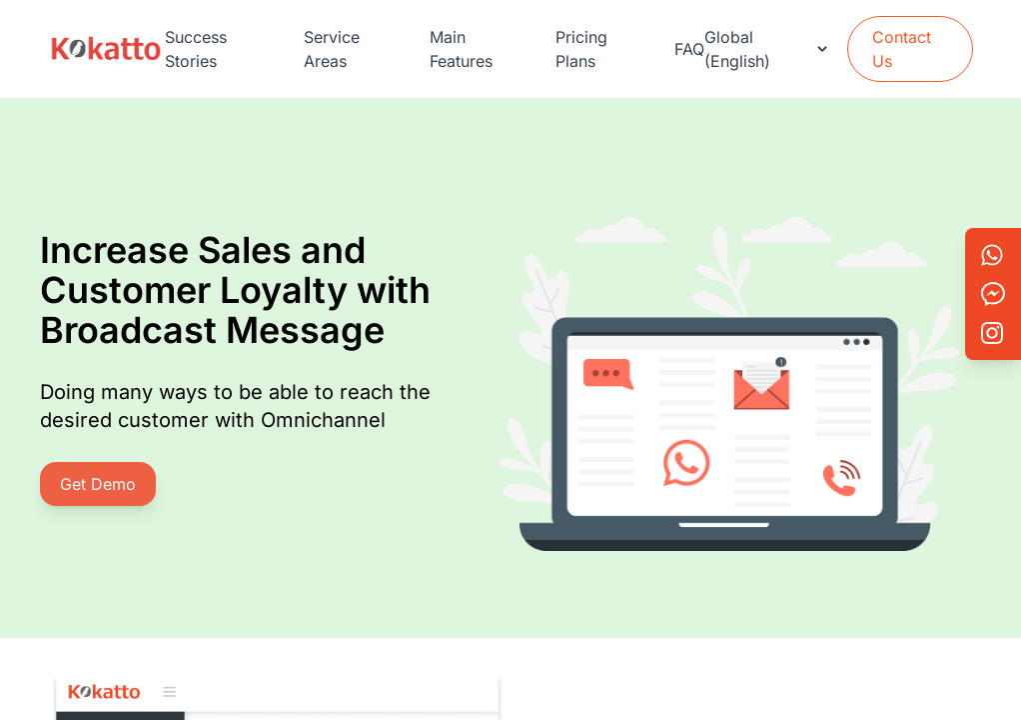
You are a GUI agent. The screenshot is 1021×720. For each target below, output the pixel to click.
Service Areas (332, 49)
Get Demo (98, 484)
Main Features (461, 49)
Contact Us (901, 49)
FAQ (689, 49)
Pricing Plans (581, 49)
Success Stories (196, 49)
